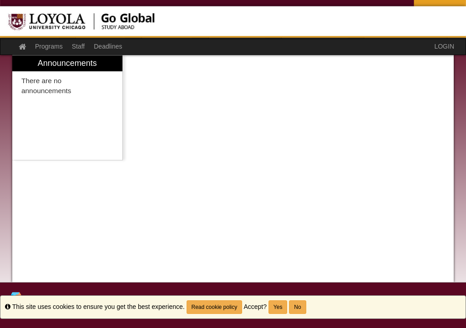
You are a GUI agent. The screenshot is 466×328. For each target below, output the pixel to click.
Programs (49, 46)
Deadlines (108, 46)
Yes (278, 307)
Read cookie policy (215, 307)
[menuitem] (67, 107)
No (297, 307)
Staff (78, 46)
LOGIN (444, 46)
